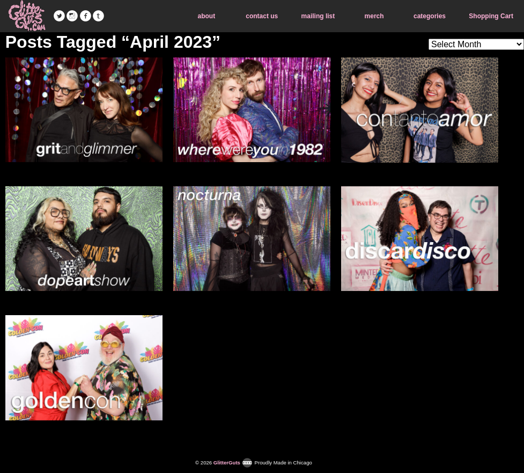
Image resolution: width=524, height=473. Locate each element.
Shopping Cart (491, 16)
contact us (262, 16)
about (207, 16)
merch (374, 16)
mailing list (318, 16)
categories (430, 16)
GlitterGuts (27, 16)
